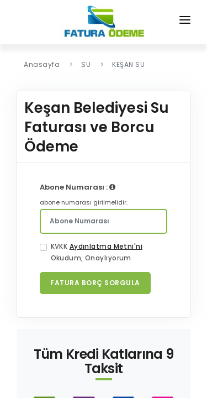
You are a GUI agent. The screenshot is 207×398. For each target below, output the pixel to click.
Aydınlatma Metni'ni (106, 246)
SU (86, 64)
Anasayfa (42, 64)
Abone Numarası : (77, 187)
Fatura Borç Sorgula (95, 282)
